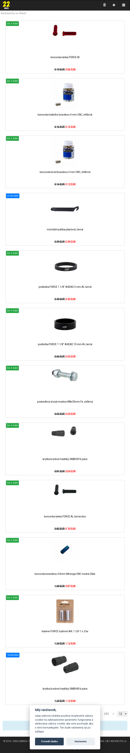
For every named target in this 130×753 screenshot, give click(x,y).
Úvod (22, 13)
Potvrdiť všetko (49, 741)
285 (106, 714)
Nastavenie (80, 741)
